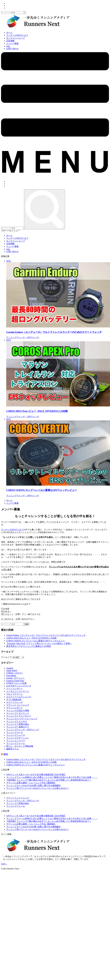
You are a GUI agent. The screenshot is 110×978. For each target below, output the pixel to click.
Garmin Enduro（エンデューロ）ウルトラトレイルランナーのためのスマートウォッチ (46, 635)
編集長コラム (12, 749)
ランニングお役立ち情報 (17, 710)
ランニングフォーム (15, 743)
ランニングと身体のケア (17, 727)
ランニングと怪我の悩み (17, 724)
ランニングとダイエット (17, 713)
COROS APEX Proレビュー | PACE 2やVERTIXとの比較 (31, 638)
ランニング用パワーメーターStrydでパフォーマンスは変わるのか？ (37, 788)
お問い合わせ (12, 48)
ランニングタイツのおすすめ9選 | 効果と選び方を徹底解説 (33, 785)
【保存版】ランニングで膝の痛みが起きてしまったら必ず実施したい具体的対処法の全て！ (48, 780)
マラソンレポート (14, 708)
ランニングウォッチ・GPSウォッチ (22, 730)
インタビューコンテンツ (17, 691)
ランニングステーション (17, 738)
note (8, 46)
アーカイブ (6, 657)
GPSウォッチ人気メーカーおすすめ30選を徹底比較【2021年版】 (36, 774)
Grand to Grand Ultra (15, 681)
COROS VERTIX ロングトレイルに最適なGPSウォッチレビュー (35, 641)
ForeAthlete (11, 675)
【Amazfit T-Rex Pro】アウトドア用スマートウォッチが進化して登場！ (39, 643)
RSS (6, 754)
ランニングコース (14, 732)
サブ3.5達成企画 (13, 699)
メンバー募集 (12, 43)
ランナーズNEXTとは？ (17, 35)
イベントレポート (14, 688)
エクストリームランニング (18, 697)
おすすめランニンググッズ (18, 686)
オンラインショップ (15, 38)
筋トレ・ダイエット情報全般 (19, 746)
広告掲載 (10, 41)
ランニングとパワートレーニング (21, 719)
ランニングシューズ (15, 735)
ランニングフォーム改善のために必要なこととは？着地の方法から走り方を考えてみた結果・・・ (52, 777)
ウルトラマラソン (14, 694)
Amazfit (9, 668)
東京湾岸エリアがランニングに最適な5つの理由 (28, 646)
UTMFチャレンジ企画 (16, 683)
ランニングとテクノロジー (18, 716)
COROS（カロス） (14, 673)
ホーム (9, 32)
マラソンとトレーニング (17, 705)
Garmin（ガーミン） (15, 678)
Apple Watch (11, 670)
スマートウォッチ (14, 702)
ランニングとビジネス (16, 721)
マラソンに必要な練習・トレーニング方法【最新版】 (31, 783)
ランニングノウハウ (15, 740)
